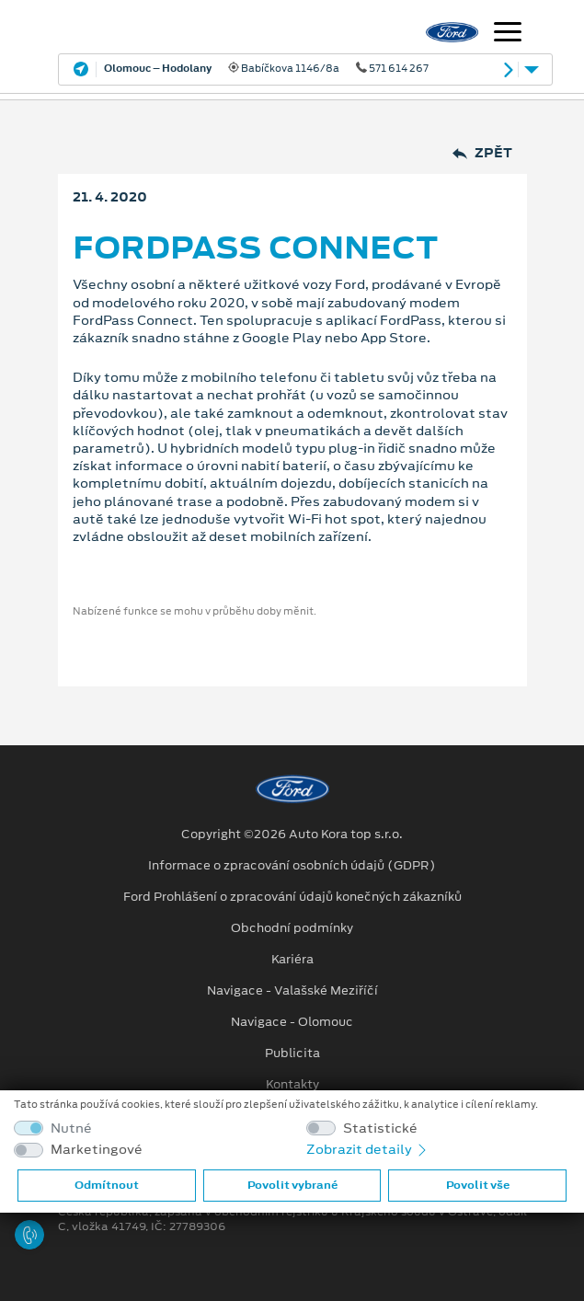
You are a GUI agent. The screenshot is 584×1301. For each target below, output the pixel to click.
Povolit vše (478, 1185)
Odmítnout (106, 1185)
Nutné (71, 1128)
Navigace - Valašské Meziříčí (292, 991)
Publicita (292, 1053)
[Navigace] (507, 34)
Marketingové (97, 1149)
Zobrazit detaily (367, 1149)
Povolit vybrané (292, 1185)
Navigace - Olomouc (292, 1022)
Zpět (482, 153)
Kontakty (292, 1084)
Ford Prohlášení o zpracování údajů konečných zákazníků (292, 897)
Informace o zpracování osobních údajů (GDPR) (292, 866)
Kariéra (292, 959)
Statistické (380, 1128)
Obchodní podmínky (292, 928)
